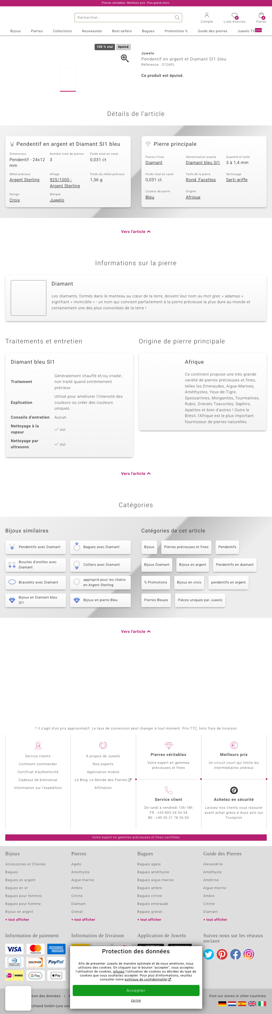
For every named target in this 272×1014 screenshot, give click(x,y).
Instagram (248, 954)
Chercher (177, 17)
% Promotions (155, 641)
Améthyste (212, 872)
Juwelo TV (250, 31)
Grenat (77, 911)
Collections (62, 31)
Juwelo (57, 259)
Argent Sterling (25, 239)
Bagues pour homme (23, 903)
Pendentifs (227, 606)
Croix (15, 259)
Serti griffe (237, 239)
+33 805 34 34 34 (172, 812)
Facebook (235, 954)
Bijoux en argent (192, 623)
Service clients (38, 756)
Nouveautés (92, 31)
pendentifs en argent (228, 641)
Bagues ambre (149, 888)
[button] (206, 18)
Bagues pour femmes (23, 896)
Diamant (154, 221)
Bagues (148, 31)
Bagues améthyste (153, 872)
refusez (119, 971)
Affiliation (103, 788)
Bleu (150, 256)
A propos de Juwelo (103, 756)
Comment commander (38, 764)
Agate (76, 864)
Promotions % (176, 31)
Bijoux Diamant (157, 623)
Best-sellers (122, 31)
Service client (168, 800)
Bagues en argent (20, 880)
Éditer (136, 1001)
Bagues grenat (150, 911)
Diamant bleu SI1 (203, 221)
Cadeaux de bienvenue (38, 780)
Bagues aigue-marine (155, 880)
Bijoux (15, 31)
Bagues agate (149, 864)
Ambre (77, 888)
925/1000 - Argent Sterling (65, 242)
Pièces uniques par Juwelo (200, 659)
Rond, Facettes (201, 239)
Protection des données (41, 996)
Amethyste (80, 872)
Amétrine (211, 880)
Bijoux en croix (189, 641)
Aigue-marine (82, 880)
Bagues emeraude (152, 903)
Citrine (77, 896)
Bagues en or (16, 888)
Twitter (208, 954)
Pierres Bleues (156, 659)
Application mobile (103, 772)
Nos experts (103, 764)
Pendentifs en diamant (234, 623)
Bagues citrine (149, 896)
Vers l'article (133, 291)
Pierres (37, 31)
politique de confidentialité (146, 979)
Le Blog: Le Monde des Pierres (101, 780)
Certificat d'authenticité (37, 772)
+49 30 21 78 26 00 (172, 817)
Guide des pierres (213, 31)
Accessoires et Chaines (25, 864)
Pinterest (222, 954)
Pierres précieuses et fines (186, 606)
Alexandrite (213, 864)
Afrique (193, 256)
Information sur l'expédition (38, 788)
